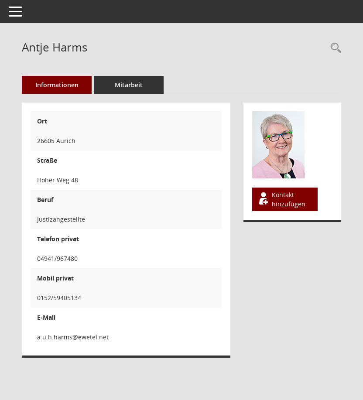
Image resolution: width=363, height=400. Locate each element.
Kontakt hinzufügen (281, 199)
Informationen (57, 85)
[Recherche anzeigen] (333, 48)
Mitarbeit (129, 85)
